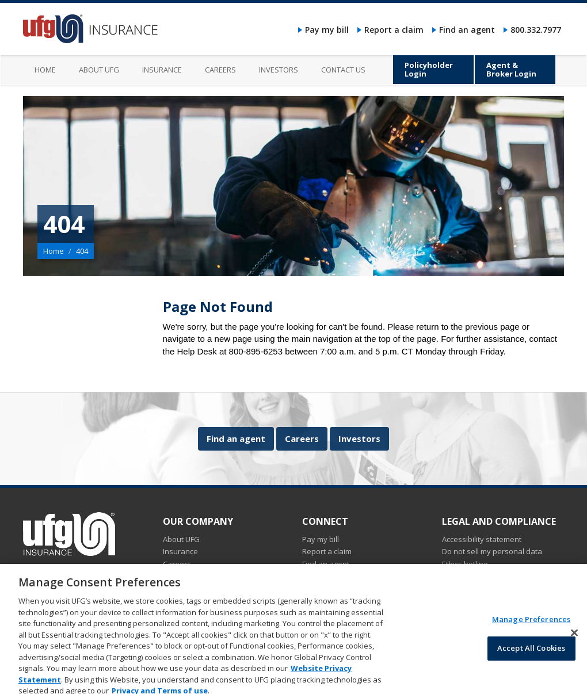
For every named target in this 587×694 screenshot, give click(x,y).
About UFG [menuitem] (99, 69)
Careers (302, 438)
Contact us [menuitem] (343, 69)
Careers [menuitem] (220, 69)
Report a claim (394, 29)
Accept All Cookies (531, 656)
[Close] (574, 640)
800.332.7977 (535, 29)
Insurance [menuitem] (162, 69)
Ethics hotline (465, 564)
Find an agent (467, 29)
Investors (359, 438)
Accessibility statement (481, 539)
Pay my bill (327, 29)
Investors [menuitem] (278, 69)
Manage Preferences (531, 626)
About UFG (181, 539)
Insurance (180, 551)
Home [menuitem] (45, 69)
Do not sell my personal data (492, 551)
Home (53, 251)
